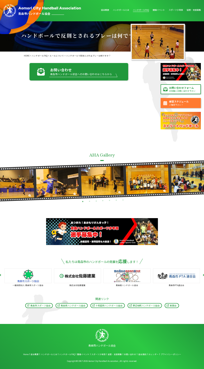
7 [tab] (123, 200)
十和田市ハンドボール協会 (109, 305)
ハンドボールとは (121, 10)
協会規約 (142, 354)
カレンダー (153, 354)
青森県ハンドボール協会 (73, 305)
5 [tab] (109, 200)
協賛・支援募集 (194, 10)
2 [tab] (89, 201)
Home (26, 354)
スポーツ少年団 (176, 10)
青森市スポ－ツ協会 (40, 305)
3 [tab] (96, 201)
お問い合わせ (130, 354)
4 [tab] (103, 200)
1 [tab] (82, 201)
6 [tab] (116, 200)
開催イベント (159, 10)
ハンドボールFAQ (141, 10)
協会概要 (105, 10)
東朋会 (173, 305)
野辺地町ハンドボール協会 (146, 305)
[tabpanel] (57, 182)
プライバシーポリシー (171, 354)
